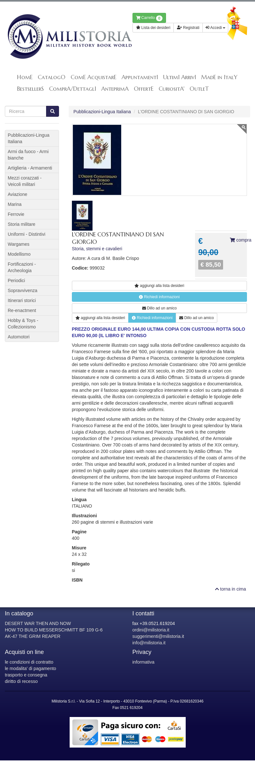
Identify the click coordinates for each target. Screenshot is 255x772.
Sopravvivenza (22, 290)
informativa (143, 662)
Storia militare (21, 224)
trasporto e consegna (26, 674)
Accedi (215, 27)
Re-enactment (22, 310)
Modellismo (19, 254)
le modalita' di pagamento (30, 668)
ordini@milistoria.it (151, 629)
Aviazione (17, 194)
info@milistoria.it (149, 642)
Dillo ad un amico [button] (159, 308)
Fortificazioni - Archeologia (22, 267)
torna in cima (230, 589)
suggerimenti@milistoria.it (158, 636)
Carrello (149, 18)
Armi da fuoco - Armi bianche (28, 155)
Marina (15, 204)
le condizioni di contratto (29, 662)
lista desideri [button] (159, 285)
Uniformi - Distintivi (26, 234)
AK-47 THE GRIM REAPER (32, 636)
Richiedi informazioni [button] (159, 297)
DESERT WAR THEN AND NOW (38, 623)
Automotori (19, 336)
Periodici (16, 280)
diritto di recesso (21, 681)
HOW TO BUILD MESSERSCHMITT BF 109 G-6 (54, 629)
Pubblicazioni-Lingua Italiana (102, 111)
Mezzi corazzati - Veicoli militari (25, 181)
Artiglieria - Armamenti (30, 167)
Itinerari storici (22, 300)
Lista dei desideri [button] (153, 27)
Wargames (18, 244)
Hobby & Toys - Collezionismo (23, 323)
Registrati (188, 27)
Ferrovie (16, 214)
